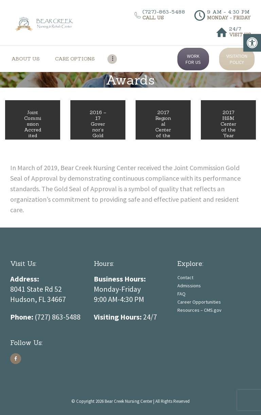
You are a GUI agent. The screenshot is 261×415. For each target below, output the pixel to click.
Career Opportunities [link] (199, 302)
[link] (252, 43)
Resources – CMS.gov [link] (199, 310)
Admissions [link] (189, 286)
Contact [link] (185, 277)
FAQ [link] (181, 294)
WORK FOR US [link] (193, 59)
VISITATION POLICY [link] (236, 59)
